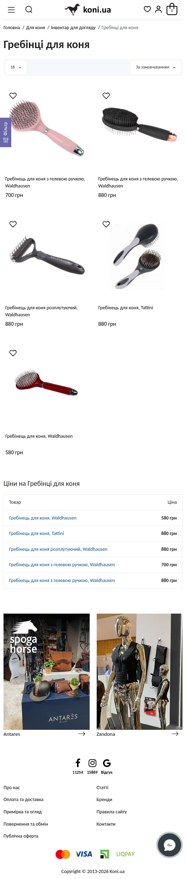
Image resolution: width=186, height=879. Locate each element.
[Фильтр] (5, 132)
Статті (103, 788)
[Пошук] (29, 9)
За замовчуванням (155, 67)
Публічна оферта (21, 836)
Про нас (12, 788)
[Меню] (11, 9)
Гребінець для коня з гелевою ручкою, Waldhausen (45, 182)
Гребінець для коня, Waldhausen (38, 436)
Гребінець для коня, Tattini (125, 308)
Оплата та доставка (24, 799)
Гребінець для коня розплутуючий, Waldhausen (41, 311)
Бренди (105, 799)
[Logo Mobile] (88, 9)
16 (16, 67)
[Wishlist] (13, 96)
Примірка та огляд (22, 812)
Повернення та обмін (26, 824)
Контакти (106, 824)
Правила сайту (112, 812)
